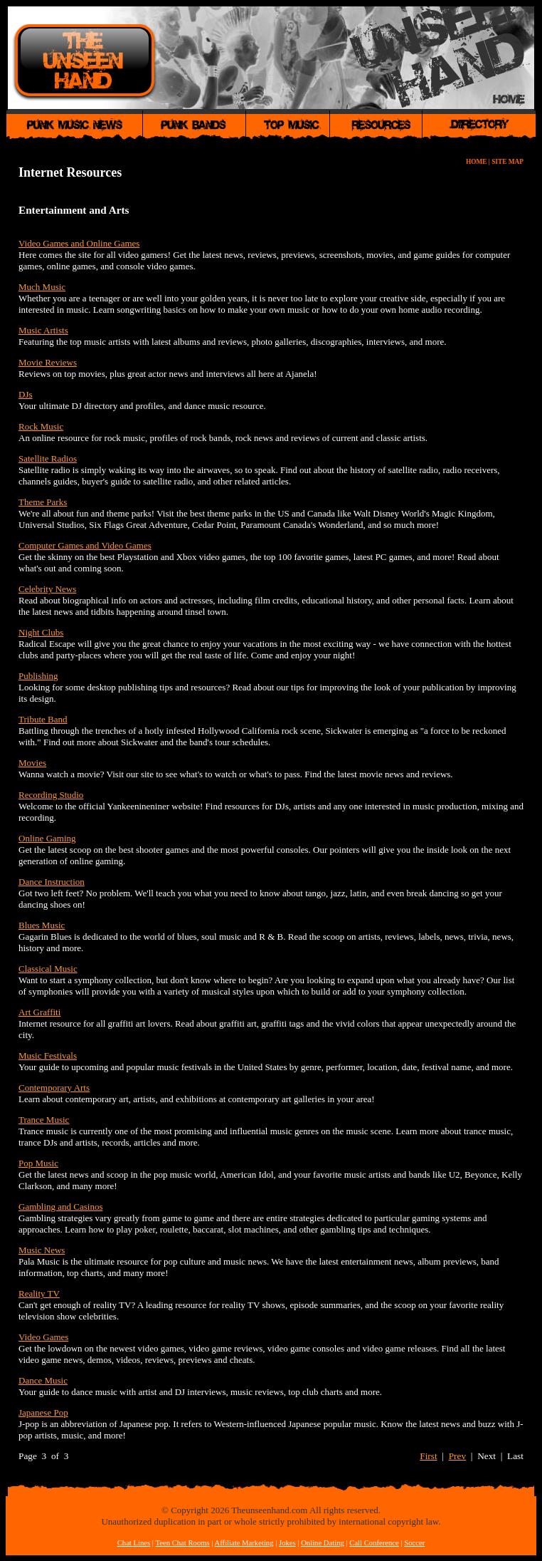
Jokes (287, 1543)
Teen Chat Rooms (182, 1543)
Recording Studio (50, 794)
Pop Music (38, 1163)
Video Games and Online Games (78, 243)
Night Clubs (40, 632)
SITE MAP (507, 161)
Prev (457, 1456)
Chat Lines (133, 1543)
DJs (25, 394)
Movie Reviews (47, 362)
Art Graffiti (39, 1012)
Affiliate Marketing (244, 1543)
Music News (41, 1250)
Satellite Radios (47, 458)
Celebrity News (47, 589)
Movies (32, 762)
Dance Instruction (51, 881)
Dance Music (43, 1380)
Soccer (414, 1543)
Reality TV (39, 1293)
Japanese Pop (43, 1412)
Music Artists (43, 330)
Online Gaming (47, 838)
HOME (476, 161)
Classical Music (48, 968)
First (428, 1456)
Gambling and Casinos (60, 1206)
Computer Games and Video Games (85, 545)
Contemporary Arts (54, 1087)
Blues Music (41, 925)
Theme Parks (42, 502)
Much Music (41, 286)
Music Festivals (47, 1055)
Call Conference (374, 1543)
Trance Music (43, 1119)
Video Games (43, 1337)
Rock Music (40, 426)
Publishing (38, 675)
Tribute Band (43, 719)
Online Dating (322, 1543)
